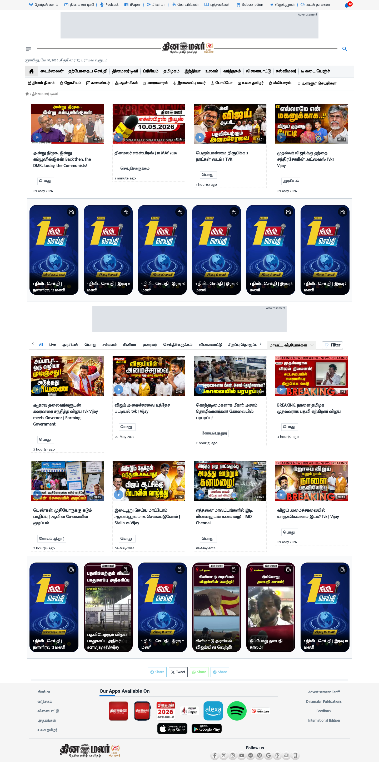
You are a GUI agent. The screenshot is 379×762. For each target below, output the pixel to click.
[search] (345, 49)
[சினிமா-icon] (156, 4)
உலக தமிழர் (47, 730)
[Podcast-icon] (108, 4)
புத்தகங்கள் (46, 720)
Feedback (324, 711)
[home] (31, 71)
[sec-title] (189, 691)
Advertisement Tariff (324, 692)
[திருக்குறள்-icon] (281, 4)
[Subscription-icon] (249, 4)
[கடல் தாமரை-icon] (315, 4)
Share (220, 672)
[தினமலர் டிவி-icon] (79, 4)
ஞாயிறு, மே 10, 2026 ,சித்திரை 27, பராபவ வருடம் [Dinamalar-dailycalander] (66, 60)
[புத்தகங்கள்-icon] (217, 4)
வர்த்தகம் (44, 701)
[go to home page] (187, 49)
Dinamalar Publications (324, 701)
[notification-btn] (347, 5)
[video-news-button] (37, 137)
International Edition (324, 720)
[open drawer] (28, 49)
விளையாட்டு (48, 711)
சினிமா (43, 692)
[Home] (27, 93)
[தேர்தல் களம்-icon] (43, 4)
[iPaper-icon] (132, 4)
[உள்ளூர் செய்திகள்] (317, 83)
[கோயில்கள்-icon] (185, 4)
